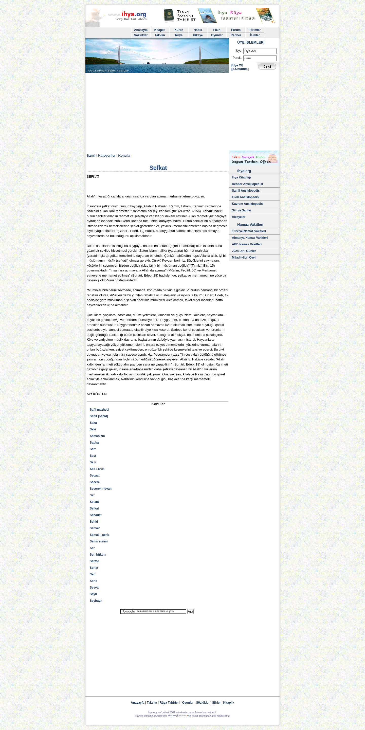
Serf (93, 574)
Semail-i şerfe (100, 535)
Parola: (237, 58)
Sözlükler (141, 35)
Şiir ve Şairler (241, 210)
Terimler (255, 30)
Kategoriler (107, 155)
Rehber (236, 35)
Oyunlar (217, 35)
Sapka (94, 442)
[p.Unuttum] (240, 69)
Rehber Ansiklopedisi (247, 184)
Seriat (94, 568)
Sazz (93, 462)
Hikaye (198, 35)
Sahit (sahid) (99, 416)
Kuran (178, 30)
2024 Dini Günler (244, 251)
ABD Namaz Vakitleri (247, 244)
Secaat (95, 475)
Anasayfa (141, 30)
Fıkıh (216, 30)
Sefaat (94, 502)
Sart (93, 449)
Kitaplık (228, 702)
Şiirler (216, 702)
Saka (93, 423)
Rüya (178, 35)
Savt (93, 456)
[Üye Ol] (237, 65)
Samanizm (97, 436)
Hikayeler (238, 217)
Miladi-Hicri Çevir (244, 257)
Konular (124, 155)
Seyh (93, 594)
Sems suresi (99, 541)
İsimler (255, 35)
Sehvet (95, 528)
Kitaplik (159, 30)
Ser (92, 548)
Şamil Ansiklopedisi (246, 190)
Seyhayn (96, 601)
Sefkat (94, 508)
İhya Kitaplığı (241, 177)
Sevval (94, 587)
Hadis (198, 30)
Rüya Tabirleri (170, 702)
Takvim (160, 35)
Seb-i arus (97, 469)
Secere (95, 482)
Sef (92, 495)
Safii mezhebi (99, 409)
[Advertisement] (182, 112)
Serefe (94, 561)
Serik (93, 581)
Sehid (94, 521)
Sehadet (96, 515)
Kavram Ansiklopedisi (248, 204)
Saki (93, 429)
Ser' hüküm (98, 554)
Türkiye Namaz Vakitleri (249, 231)
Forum (236, 30)
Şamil (91, 155)
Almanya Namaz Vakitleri (250, 238)
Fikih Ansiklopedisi (246, 197)
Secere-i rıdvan (101, 488)
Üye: (239, 50)
